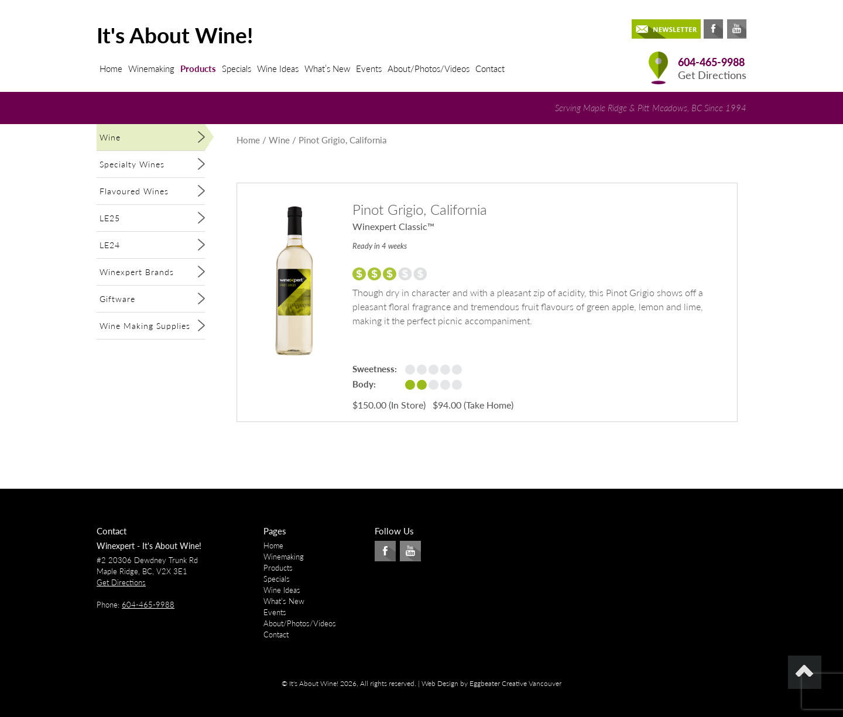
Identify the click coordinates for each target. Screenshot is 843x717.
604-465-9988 (711, 62)
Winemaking (151, 68)
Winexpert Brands (137, 272)
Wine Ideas (278, 68)
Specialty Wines (132, 164)
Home (111, 68)
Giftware (117, 299)
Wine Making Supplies (145, 326)
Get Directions (712, 75)
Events (369, 68)
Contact (490, 68)
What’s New (327, 68)
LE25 (110, 218)
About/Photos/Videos (429, 68)
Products (198, 68)
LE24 (110, 245)
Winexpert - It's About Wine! (149, 546)
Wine (110, 137)
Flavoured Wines (134, 191)
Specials (236, 68)
